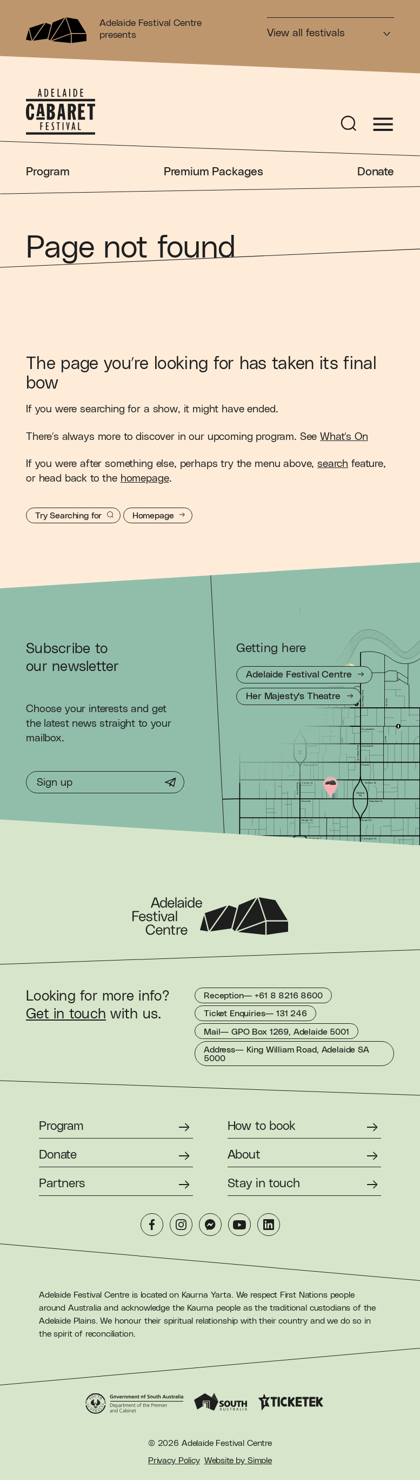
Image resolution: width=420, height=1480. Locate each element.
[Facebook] (152, 1224)
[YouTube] (239, 1224)
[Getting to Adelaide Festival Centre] (304, 674)
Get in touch (66, 1014)
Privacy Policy (174, 1460)
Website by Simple (238, 1460)
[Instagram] (181, 1224)
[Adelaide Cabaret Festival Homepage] (60, 112)
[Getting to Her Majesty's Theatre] (299, 696)
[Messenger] (210, 1224)
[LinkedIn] (268, 1224)
